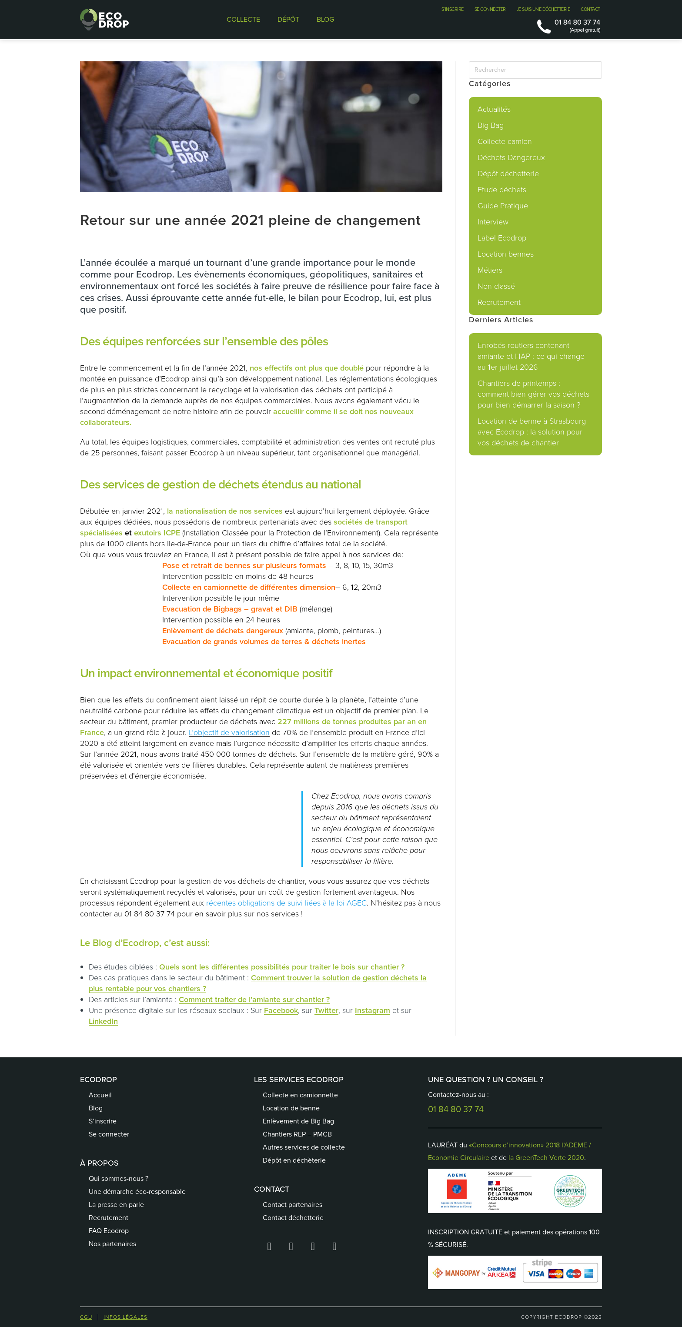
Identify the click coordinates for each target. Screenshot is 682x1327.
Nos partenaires (112, 1244)
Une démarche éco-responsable (137, 1192)
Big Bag (491, 125)
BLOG (325, 19)
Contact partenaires (292, 1205)
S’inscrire (103, 1121)
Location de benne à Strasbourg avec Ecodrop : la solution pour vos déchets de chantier (532, 431)
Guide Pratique (503, 205)
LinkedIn (103, 1021)
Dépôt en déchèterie (294, 1160)
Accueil (100, 1095)
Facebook (281, 1010)
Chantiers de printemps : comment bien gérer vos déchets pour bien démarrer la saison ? (533, 394)
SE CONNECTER (490, 9)
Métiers (490, 270)
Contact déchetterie (293, 1218)
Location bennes (506, 254)
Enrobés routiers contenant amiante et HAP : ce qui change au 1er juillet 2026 (531, 356)
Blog (96, 1108)
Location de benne (291, 1108)
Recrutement (499, 302)
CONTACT (590, 9)
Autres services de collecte (304, 1147)
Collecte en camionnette (300, 1095)
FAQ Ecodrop (109, 1231)
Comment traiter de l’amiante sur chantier (251, 999)
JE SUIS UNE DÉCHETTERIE (543, 9)
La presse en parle (116, 1205)
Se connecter (109, 1134)
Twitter (326, 1010)
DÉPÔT (288, 19)
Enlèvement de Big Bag (298, 1121)
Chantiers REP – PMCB (297, 1134)
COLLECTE (243, 19)
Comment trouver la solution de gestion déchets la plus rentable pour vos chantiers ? (258, 983)
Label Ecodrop (502, 238)
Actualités (494, 109)
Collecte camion (505, 141)
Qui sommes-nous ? (118, 1178)
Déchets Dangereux (511, 157)
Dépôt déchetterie (508, 173)
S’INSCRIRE (452, 9)
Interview (493, 221)
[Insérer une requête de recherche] (535, 70)
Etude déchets (502, 189)
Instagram (372, 1010)
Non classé (496, 286)
